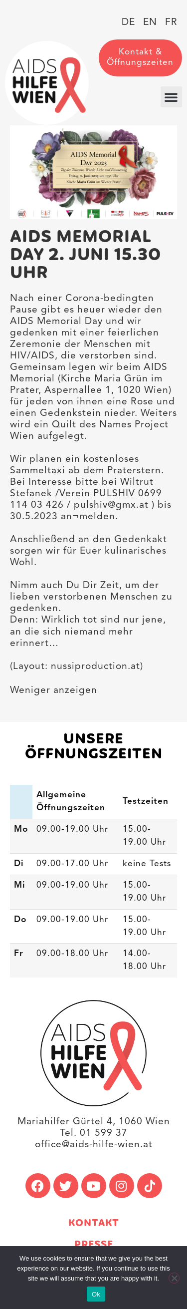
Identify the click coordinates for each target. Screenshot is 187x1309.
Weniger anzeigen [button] (53, 690)
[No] (174, 1278)
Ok (96, 1294)
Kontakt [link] (93, 1223)
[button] (171, 96)
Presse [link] (93, 1245)
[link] (47, 83)
